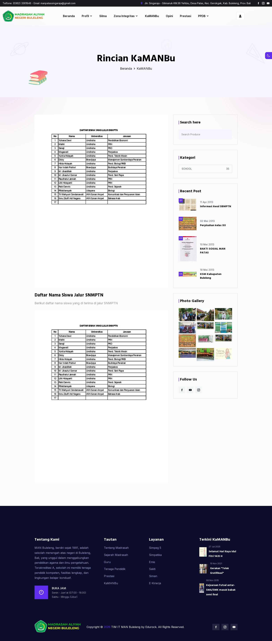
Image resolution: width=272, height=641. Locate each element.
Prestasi (109, 593)
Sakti (152, 586)
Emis (152, 579)
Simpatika (155, 572)
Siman (153, 593)
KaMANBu (111, 600)
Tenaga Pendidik (114, 586)
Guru (107, 579)
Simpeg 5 (155, 564)
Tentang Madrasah (116, 564)
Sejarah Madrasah (116, 572)
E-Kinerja (155, 600)
